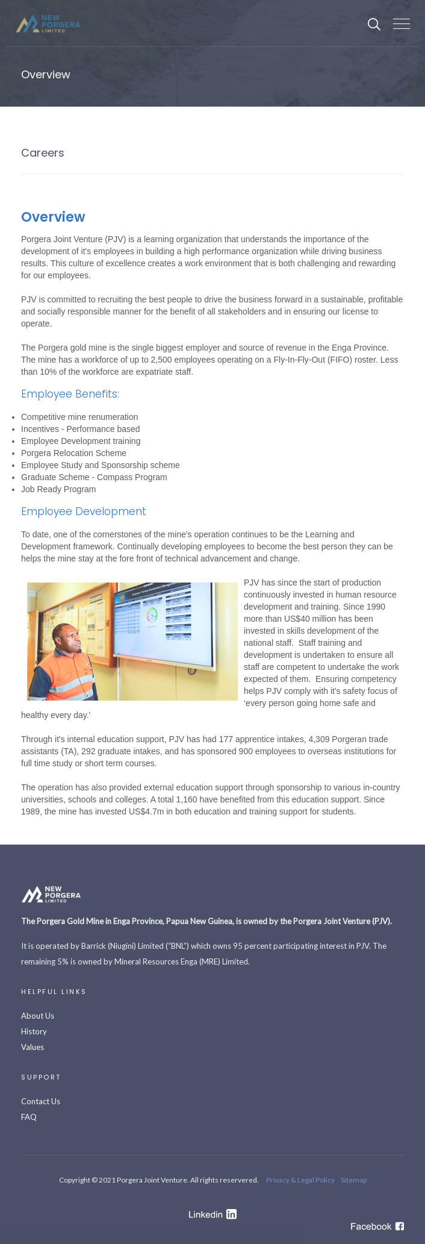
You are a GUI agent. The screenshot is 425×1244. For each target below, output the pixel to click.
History (34, 1031)
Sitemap (354, 1179)
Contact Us (40, 1101)
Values (32, 1047)
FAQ (29, 1117)
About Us (37, 1016)
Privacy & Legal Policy (300, 1179)
